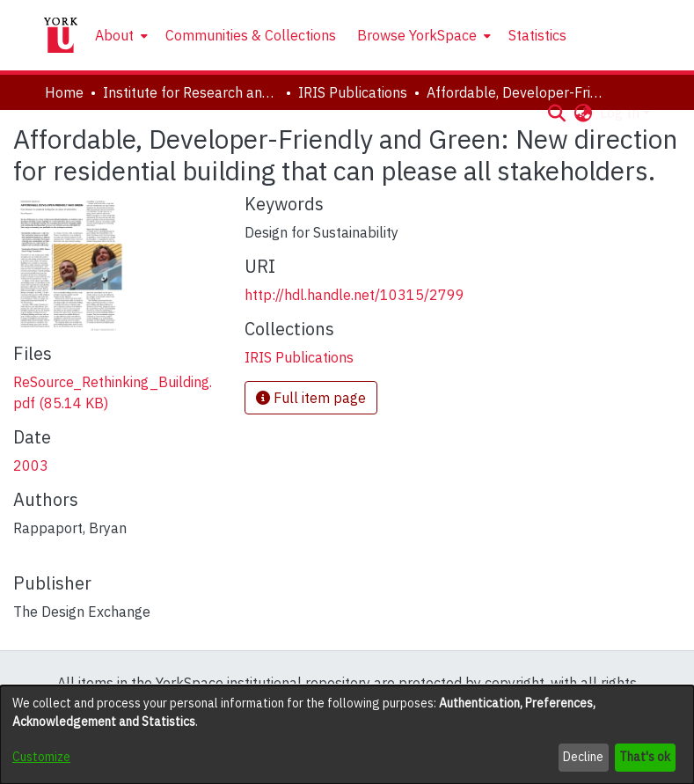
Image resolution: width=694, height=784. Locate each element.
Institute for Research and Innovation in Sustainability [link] (191, 92)
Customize (41, 757)
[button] (557, 112)
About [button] (114, 35)
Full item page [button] (311, 398)
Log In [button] (621, 112)
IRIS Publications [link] (352, 92)
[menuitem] (119, 35)
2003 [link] (30, 465)
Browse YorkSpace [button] (417, 35)
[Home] (60, 35)
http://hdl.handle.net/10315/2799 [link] (354, 295)
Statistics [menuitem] (537, 35)
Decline (583, 757)
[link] (299, 357)
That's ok (644, 757)
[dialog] (347, 734)
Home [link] (64, 92)
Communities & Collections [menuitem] (250, 35)
